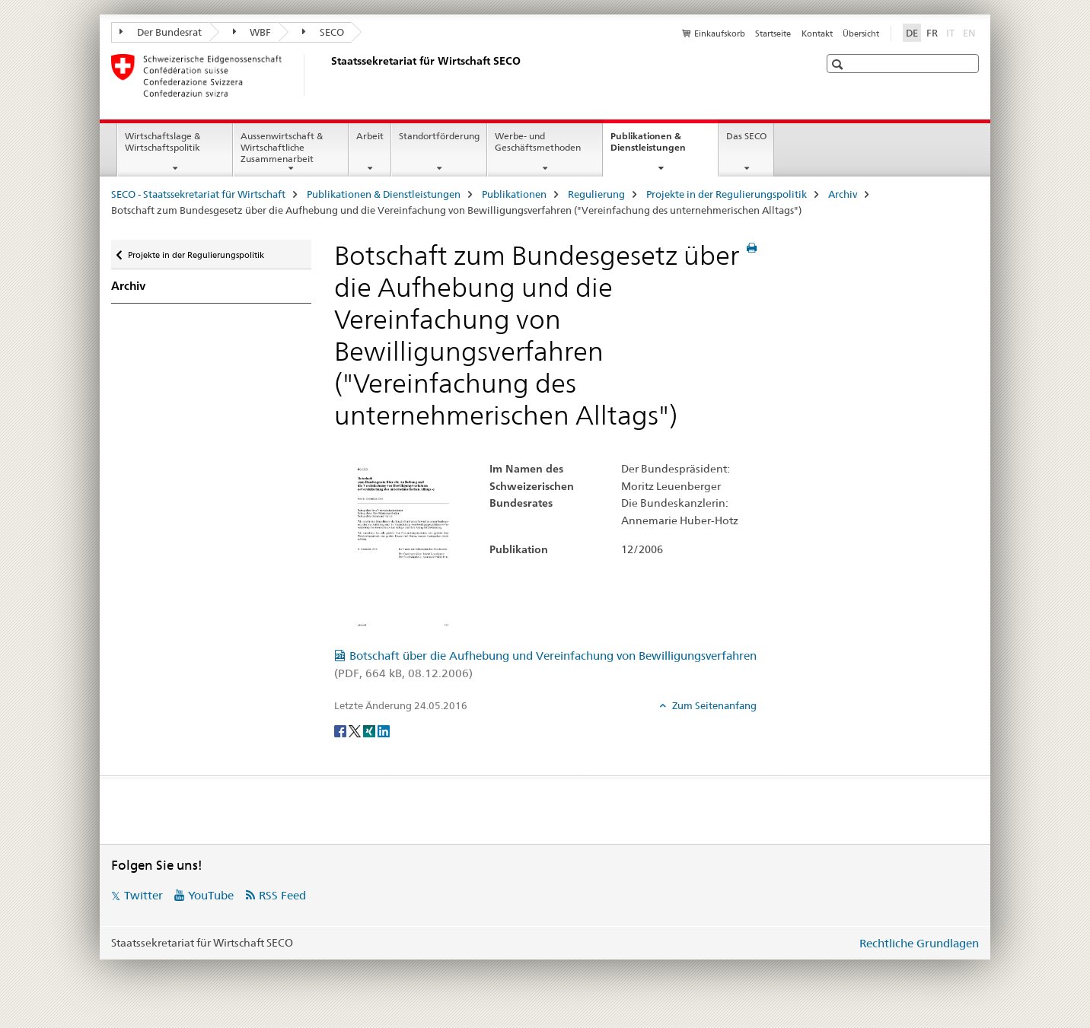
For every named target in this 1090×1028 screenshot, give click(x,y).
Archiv (842, 194)
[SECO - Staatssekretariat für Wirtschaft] (328, 75)
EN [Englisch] (971, 32)
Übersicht (861, 33)
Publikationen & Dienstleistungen (664, 147)
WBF (252, 32)
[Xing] (370, 730)
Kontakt (817, 33)
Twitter (143, 895)
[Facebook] (341, 730)
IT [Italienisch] (952, 32)
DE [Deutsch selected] (912, 33)
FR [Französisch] (932, 33)
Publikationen (514, 194)
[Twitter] (356, 730)
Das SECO (746, 136)
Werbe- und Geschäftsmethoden (538, 141)
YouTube (211, 895)
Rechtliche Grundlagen (919, 943)
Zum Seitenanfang (713, 705)
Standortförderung (439, 136)
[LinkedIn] (384, 730)
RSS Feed (282, 895)
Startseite (773, 33)
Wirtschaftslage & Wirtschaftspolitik (162, 141)
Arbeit (370, 136)
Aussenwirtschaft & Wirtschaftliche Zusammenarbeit (282, 147)
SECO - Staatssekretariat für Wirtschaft (198, 194)
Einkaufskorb (719, 33)
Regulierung (596, 194)
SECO (323, 32)
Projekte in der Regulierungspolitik (726, 194)
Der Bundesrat (161, 32)
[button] (839, 64)
